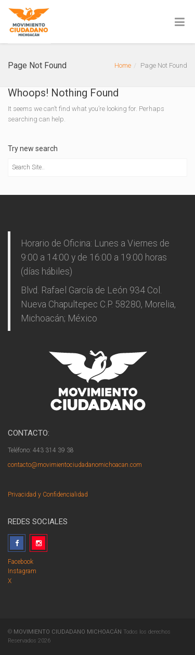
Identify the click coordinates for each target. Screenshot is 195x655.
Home (122, 65)
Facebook (20, 561)
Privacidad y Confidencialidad (48, 494)
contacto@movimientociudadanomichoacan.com (75, 464)
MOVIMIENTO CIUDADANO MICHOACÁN (68, 631)
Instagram (22, 571)
